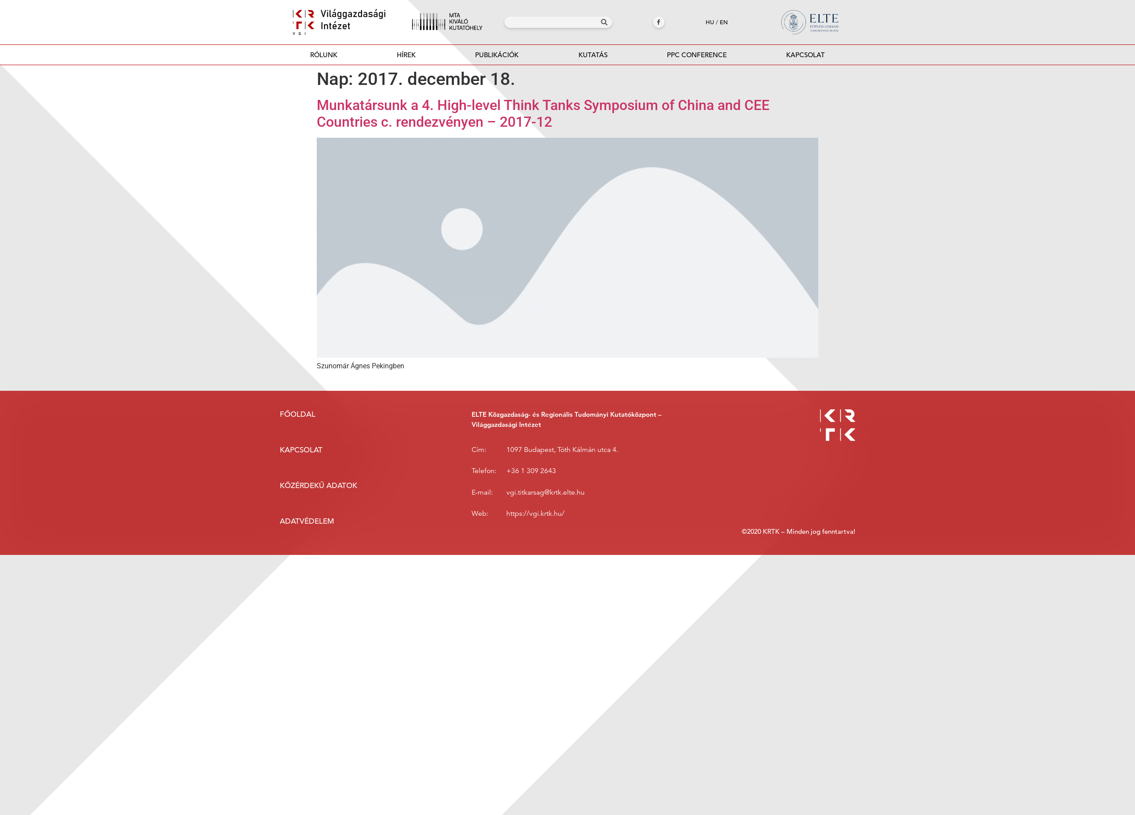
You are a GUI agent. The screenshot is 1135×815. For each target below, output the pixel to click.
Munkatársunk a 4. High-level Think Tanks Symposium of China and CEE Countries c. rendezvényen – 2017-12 (543, 113)
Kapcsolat (805, 55)
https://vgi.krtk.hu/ (535, 513)
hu (710, 22)
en (724, 22)
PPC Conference (697, 55)
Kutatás (593, 55)
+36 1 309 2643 (531, 470)
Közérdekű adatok (318, 485)
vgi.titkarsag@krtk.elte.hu (545, 492)
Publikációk (497, 57)
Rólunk (323, 55)
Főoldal (297, 414)
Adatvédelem (307, 521)
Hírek (406, 55)
